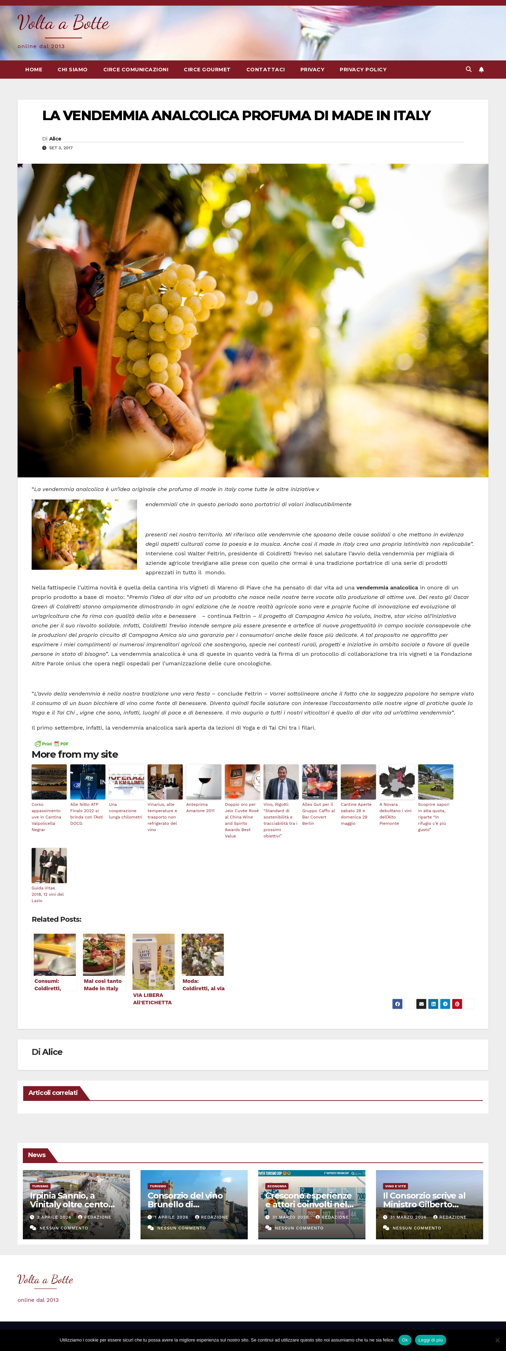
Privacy (312, 69)
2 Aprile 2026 (55, 1217)
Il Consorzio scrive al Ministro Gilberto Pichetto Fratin (424, 1204)
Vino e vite (395, 1186)
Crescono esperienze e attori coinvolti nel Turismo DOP (308, 1204)
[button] (469, 69)
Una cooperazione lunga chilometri (125, 811)
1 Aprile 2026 (172, 1217)
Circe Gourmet (207, 69)
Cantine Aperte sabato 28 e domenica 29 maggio (356, 814)
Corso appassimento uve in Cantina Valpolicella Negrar (46, 817)
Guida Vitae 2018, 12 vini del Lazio (48, 894)
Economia (276, 1186)
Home (33, 69)
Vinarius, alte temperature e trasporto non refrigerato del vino (162, 817)
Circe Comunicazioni (136, 69)
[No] (497, 1340)
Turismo (40, 1186)
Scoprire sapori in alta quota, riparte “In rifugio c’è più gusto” (433, 817)
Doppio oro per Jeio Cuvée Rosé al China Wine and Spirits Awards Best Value (242, 820)
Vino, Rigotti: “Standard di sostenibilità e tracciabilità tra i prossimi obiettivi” (281, 820)
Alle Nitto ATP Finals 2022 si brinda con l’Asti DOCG (86, 814)
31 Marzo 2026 (291, 1217)
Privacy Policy (363, 69)
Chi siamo (73, 69)
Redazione (94, 1217)
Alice (55, 139)
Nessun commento (63, 1228)
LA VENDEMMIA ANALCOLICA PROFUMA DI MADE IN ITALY (236, 115)
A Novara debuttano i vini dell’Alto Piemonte (395, 814)
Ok (405, 1340)
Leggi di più (431, 1340)
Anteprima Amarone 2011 (200, 807)
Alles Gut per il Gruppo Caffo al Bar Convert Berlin (318, 814)
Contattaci (265, 69)
